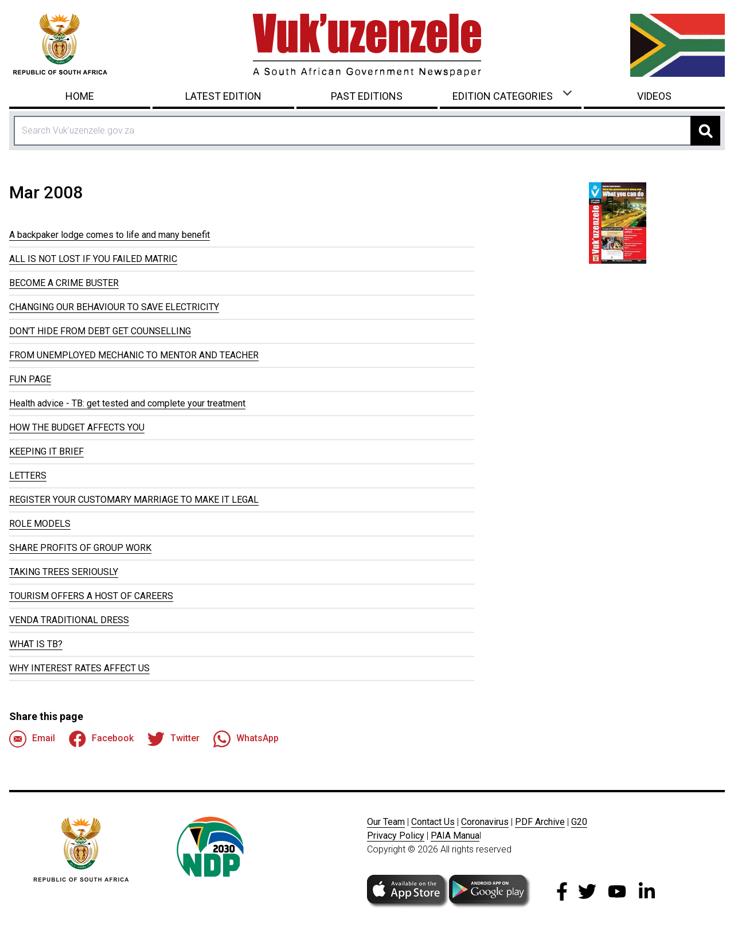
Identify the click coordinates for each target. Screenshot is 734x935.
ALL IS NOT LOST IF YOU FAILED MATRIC (93, 258)
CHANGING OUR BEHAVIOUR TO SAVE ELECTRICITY (114, 307)
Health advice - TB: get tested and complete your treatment (127, 403)
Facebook (101, 739)
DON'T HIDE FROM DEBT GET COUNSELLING (100, 331)
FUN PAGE (30, 379)
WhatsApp (246, 739)
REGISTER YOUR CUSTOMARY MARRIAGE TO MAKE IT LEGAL (134, 499)
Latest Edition (223, 96)
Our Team (386, 821)
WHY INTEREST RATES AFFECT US (79, 668)
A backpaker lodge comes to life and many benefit (109, 234)
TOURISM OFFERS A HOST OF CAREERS (91, 595)
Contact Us (433, 821)
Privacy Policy (395, 835)
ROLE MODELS (40, 523)
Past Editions (367, 96)
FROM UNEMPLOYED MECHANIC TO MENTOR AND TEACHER (134, 355)
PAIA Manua (455, 835)
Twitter (173, 739)
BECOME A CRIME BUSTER (64, 282)
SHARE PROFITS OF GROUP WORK (80, 547)
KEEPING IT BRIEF (46, 451)
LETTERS (27, 475)
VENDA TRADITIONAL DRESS (69, 620)
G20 (579, 821)
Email (32, 739)
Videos (654, 96)
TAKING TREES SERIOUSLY (63, 571)
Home (79, 96)
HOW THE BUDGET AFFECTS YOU (77, 427)
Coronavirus (485, 821)
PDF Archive (540, 821)
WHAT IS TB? (36, 644)
